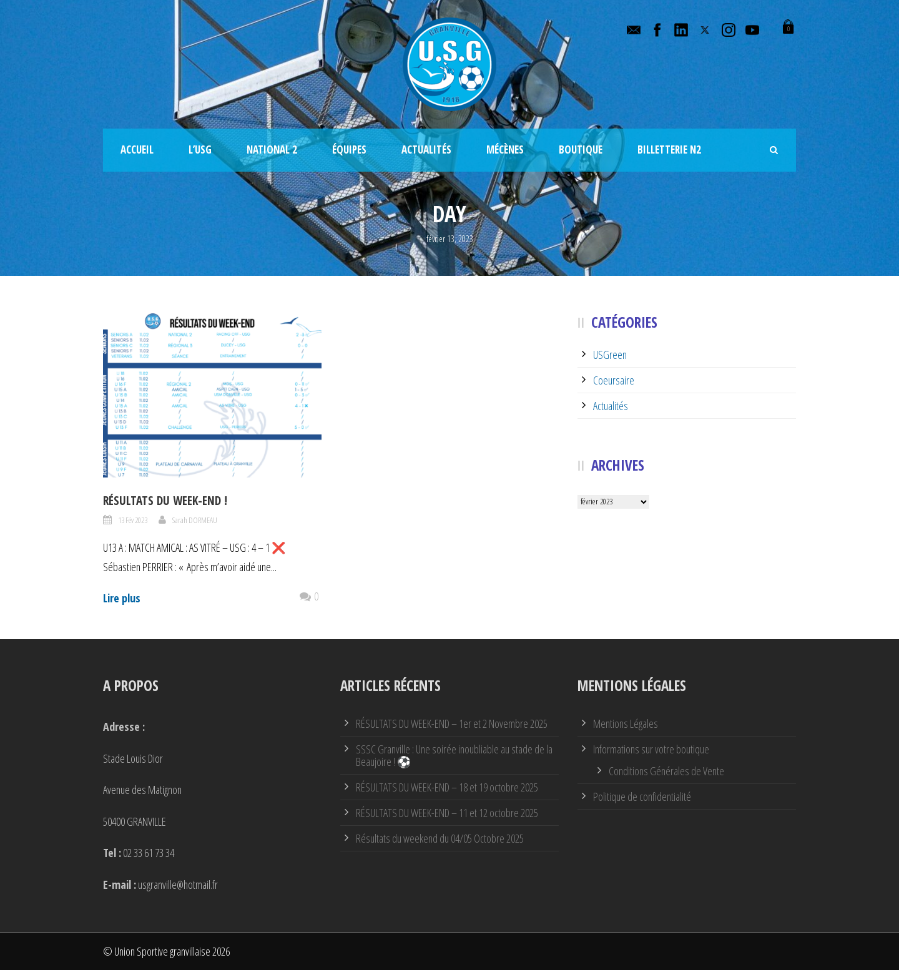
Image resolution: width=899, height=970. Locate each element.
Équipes (349, 149)
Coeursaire (613, 380)
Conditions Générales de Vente (666, 770)
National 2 (272, 149)
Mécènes (505, 149)
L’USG (200, 149)
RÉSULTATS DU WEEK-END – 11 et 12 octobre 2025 (447, 812)
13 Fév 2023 (132, 520)
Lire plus (121, 597)
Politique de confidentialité (642, 796)
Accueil (137, 149)
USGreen (610, 354)
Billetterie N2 (669, 149)
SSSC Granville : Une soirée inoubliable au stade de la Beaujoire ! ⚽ (454, 755)
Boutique (580, 149)
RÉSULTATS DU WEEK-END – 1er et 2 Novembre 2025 (452, 723)
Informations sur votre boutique (651, 749)
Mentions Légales (625, 723)
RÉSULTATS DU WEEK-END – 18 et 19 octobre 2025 (447, 787)
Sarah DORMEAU (194, 520)
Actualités (426, 149)
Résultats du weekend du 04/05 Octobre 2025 (440, 838)
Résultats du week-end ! (165, 500)
